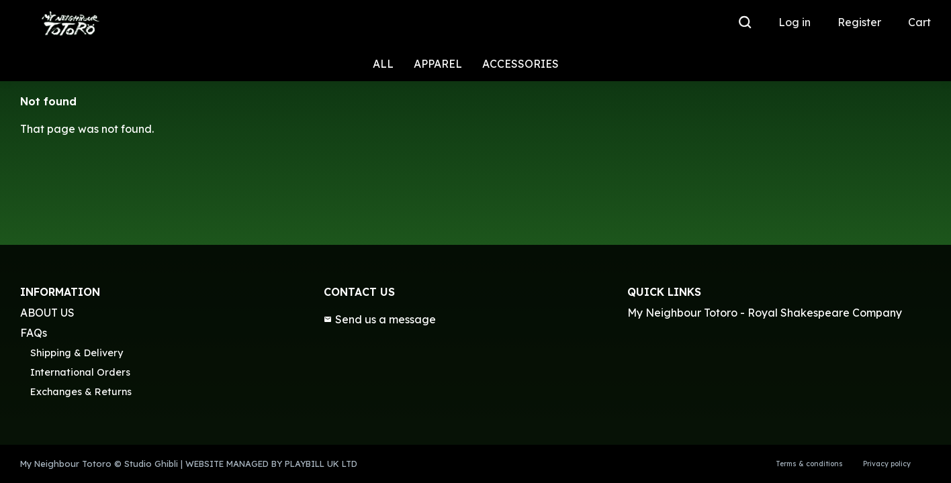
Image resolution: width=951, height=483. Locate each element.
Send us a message (380, 319)
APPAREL (438, 63)
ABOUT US (47, 312)
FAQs (33, 332)
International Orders (80, 372)
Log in (794, 22)
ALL (383, 63)
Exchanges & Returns (81, 392)
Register (859, 22)
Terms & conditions (809, 464)
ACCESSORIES (520, 63)
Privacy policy (887, 464)
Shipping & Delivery (76, 353)
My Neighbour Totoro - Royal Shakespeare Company (764, 312)
